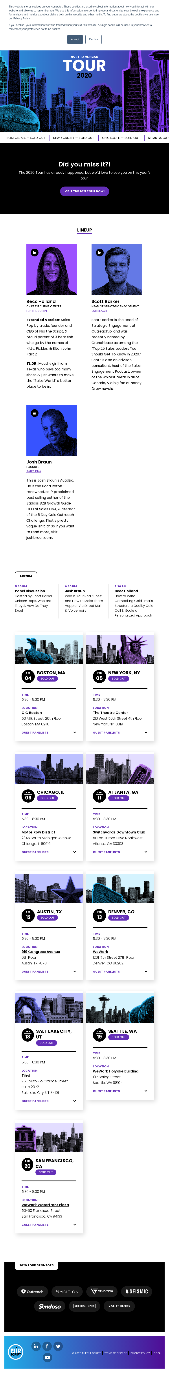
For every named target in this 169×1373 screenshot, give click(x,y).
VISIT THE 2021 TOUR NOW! (85, 191)
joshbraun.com (39, 537)
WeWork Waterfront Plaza (45, 1204)
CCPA (157, 1353)
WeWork (100, 951)
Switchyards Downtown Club (119, 832)
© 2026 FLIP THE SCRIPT (86, 1353)
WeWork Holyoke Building (115, 1071)
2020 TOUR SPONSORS (36, 1265)
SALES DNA (33, 471)
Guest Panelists (49, 733)
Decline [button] (93, 39)
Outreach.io (102, 331)
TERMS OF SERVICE (115, 1353)
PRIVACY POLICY (140, 1353)
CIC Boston (32, 712)
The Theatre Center (110, 712)
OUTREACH (99, 311)
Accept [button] (75, 39)
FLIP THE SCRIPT (36, 311)
